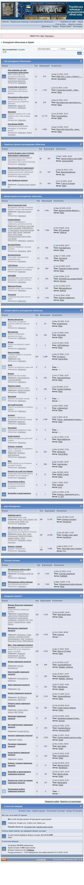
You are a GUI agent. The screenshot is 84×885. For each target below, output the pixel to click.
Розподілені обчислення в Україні (18, 42)
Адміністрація (38, 811)
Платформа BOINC (16, 124)
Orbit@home (12, 699)
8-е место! (61, 357)
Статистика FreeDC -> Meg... (68, 90)
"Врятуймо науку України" (72, 549)
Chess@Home (63, 756)
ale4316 (63, 290)
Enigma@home (23, 678)
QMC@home (62, 687)
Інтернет (11, 415)
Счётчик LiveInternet (67, 574)
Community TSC (23, 620)
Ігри (35, 519)
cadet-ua (63, 232)
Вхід (42, 36)
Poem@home (12, 618)
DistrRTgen (12, 681)
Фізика (10, 342)
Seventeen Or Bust (22, 637)
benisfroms (67, 522)
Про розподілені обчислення (17, 61)
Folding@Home (14, 220)
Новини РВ (21, 106)
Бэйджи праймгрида (67, 298)
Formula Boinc (62, 116)
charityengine (62, 464)
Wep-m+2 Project (64, 651)
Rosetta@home (65, 248)
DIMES (20, 740)
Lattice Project (13, 616)
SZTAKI (21, 655)
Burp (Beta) (61, 746)
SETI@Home (22, 697)
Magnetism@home (68, 172)
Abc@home (22, 635)
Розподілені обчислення (18, 97)
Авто (24, 534)
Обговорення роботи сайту (19, 569)
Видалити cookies (52, 801)
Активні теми (25, 811)
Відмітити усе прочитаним (70, 801)
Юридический (13, 536)
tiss (63, 174)
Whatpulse (21, 453)
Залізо (20, 519)
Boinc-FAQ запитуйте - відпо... (68, 129)
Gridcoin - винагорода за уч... (68, 494)
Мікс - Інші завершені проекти (20, 645)
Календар (77, 26)
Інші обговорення (12, 506)
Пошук (55, 26)
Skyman (63, 281)
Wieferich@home (14, 639)
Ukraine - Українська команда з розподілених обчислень (27, 22)
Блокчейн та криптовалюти (19, 493)
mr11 (60, 487)
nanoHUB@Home (64, 665)
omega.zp (30, 241)
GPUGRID (12, 276)
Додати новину (75, 24)
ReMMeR (63, 576)
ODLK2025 (61, 335)
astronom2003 (67, 161)
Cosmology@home (14, 380)
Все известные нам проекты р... (69, 102)
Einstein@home (14, 255)
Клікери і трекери (15, 446)
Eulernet (60, 634)
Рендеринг (12, 428)
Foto (27, 521)
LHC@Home (13, 265)
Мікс (9, 461)
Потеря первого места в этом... (69, 737)
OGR (22, 639)
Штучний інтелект (15, 405)
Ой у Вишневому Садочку (19, 528)
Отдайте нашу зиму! (70, 535)
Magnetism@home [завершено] (21, 168)
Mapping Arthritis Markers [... (69, 210)
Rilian (60, 92)
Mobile (22, 521)
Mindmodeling (23, 618)
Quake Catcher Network (66, 708)
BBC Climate (18, 712)
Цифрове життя (14, 515)
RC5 (19, 359)
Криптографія (13, 352)
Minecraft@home (63, 439)
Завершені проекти (13, 596)
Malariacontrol (23, 616)
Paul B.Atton (63, 359)
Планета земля (14, 386)
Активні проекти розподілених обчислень (23, 311)
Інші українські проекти (18, 180)
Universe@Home (63, 696)
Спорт (29, 534)
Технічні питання (12, 560)
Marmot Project (63, 765)
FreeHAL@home (23, 731)
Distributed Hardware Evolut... (68, 718)
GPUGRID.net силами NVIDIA (70, 279)
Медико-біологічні (15, 319)
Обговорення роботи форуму (20, 582)
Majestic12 (21, 422)
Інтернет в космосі (69, 519)
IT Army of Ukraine (68, 183)
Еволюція (12, 396)
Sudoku (20, 759)
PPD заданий (64, 230)
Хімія (10, 365)
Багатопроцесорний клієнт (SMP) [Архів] (21, 231)
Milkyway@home (14, 286)
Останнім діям (30, 827)
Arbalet (61, 689)
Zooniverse (63, 258)
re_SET (61, 496)
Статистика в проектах (17, 87)
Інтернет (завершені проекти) (20, 735)
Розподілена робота (16, 482)
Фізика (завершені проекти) (19, 662)
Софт (25, 519)
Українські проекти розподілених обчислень (24, 144)
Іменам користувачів (44, 827)
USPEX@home (63, 345)
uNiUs (29, 251)
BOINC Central (62, 474)
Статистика (22, 226)
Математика (13, 332)
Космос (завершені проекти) (20, 693)
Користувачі (65, 26)
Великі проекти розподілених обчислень (23, 196)
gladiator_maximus (66, 667)
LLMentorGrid (62, 408)
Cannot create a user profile (71, 158)
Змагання (12, 112)
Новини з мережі (15, 546)
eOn (19, 689)
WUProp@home (13, 455)
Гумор (23, 538)
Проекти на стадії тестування (20, 471)
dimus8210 (62, 79)
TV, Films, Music (13, 521)
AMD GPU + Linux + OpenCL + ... (69, 76)
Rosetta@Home (14, 245)
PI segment (29, 639)
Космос (11, 373)
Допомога (46, 26)
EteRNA (60, 485)
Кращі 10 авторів (74, 811)
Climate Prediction (24, 390)
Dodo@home (62, 324)
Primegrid (12, 295)
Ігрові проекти (14, 436)
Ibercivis (20, 666)
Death (61, 710)
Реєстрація (49, 36)
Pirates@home (13, 655)
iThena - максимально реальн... (69, 419)
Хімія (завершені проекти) (19, 685)
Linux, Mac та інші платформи (21, 227)
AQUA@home (13, 668)
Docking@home (23, 614)
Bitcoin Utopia (62, 774)
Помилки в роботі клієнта (69, 268)
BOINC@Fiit (62, 782)
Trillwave (30, 850)
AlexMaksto (63, 768)
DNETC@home (28, 641)
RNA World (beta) (64, 614)
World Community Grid (17, 205)
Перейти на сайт (68, 22)
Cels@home (12, 620)
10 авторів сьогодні (56, 811)
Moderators (22, 83)
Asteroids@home (24, 378)
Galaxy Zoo (21, 699)
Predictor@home (19, 622)
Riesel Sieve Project (15, 641)
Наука (20, 534)
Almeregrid (21, 653)
